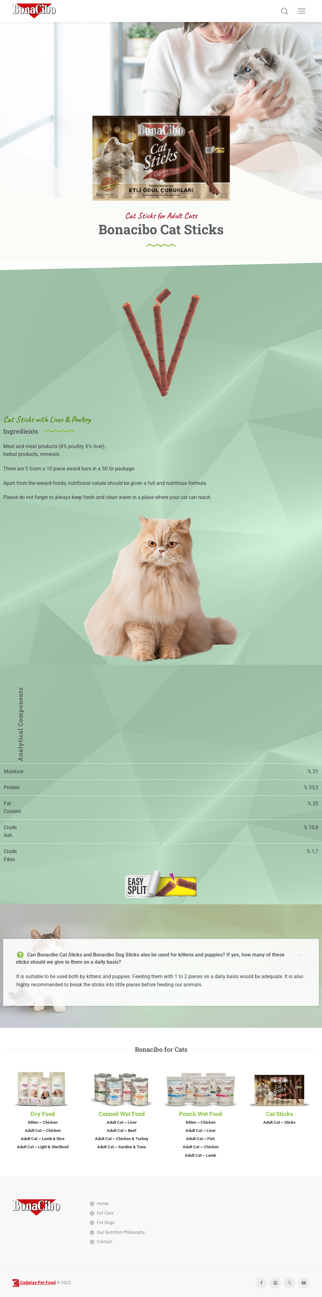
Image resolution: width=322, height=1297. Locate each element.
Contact (105, 1241)
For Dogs (105, 1222)
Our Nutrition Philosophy (121, 1232)
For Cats (105, 1213)
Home (102, 1203)
